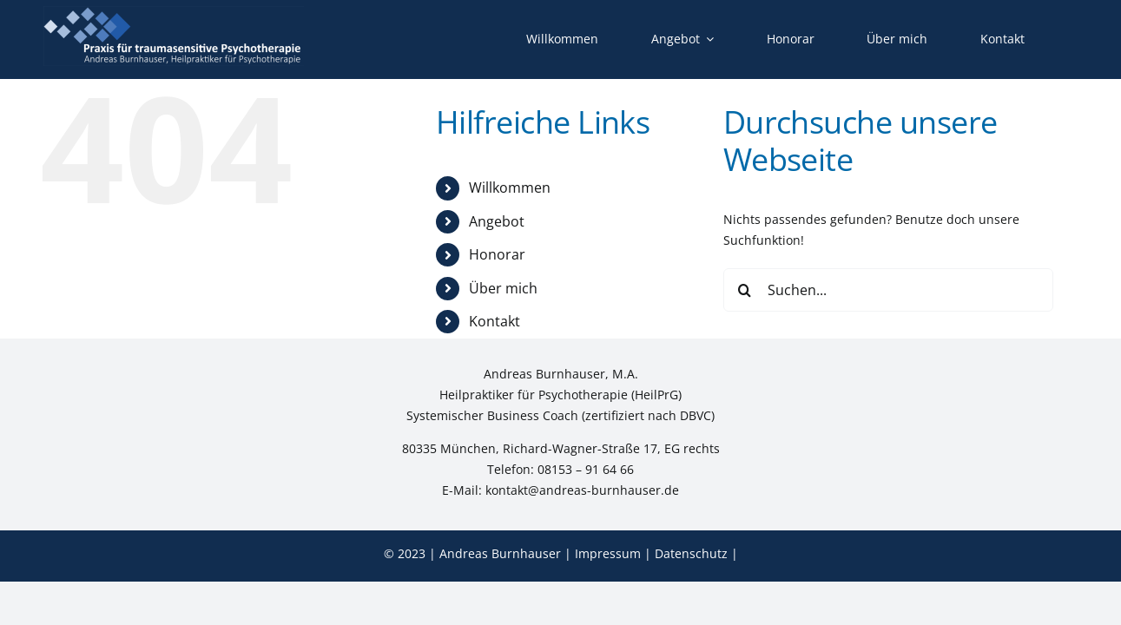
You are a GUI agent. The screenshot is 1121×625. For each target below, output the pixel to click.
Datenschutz (691, 553)
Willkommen (510, 187)
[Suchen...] (888, 290)
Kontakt (494, 321)
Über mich (503, 288)
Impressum (608, 553)
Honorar (497, 254)
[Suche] (745, 290)
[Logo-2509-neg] (173, 11)
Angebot (496, 221)
